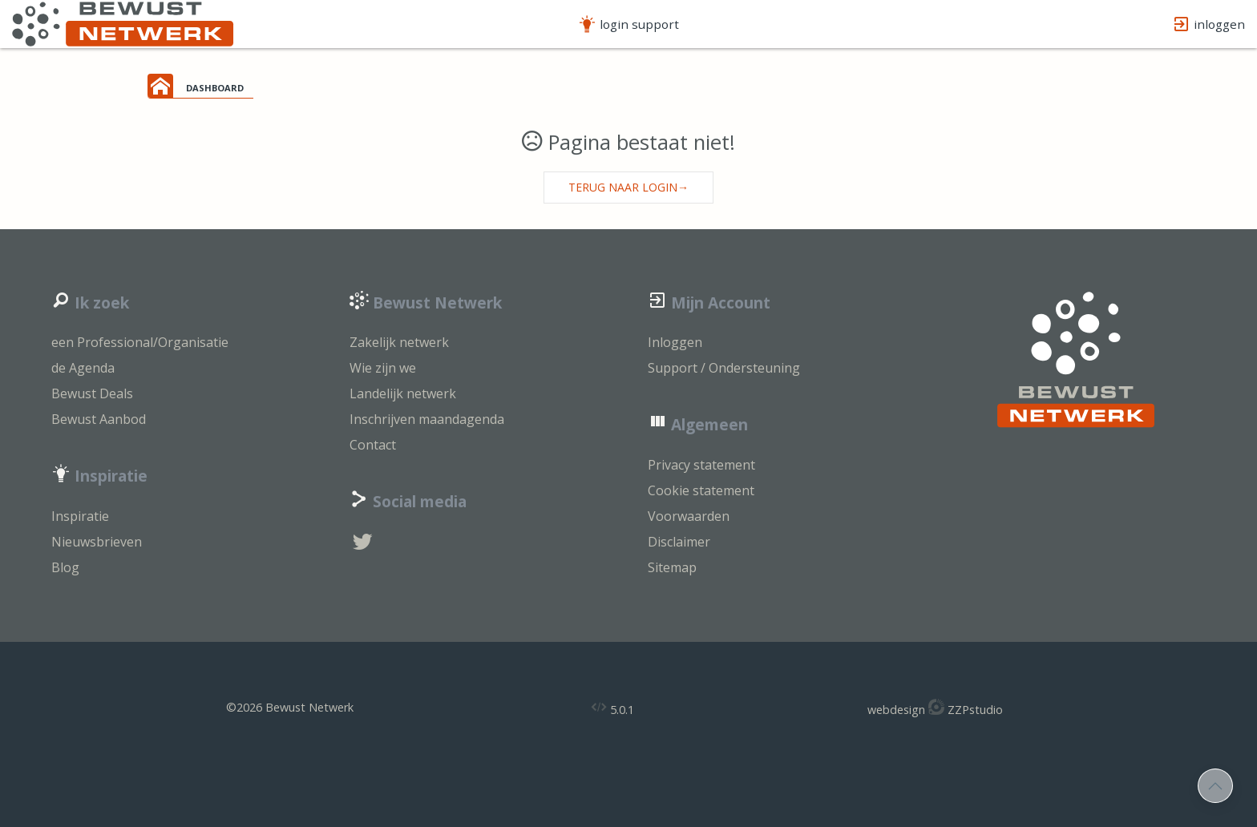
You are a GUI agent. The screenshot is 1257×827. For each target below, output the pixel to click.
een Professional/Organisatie (139, 342)
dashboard (215, 86)
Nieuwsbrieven (96, 542)
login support (628, 24)
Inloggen (675, 342)
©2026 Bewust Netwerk (290, 707)
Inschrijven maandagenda (427, 419)
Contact (373, 445)
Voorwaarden (689, 516)
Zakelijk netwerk (399, 342)
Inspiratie (80, 516)
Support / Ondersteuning (724, 368)
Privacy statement (701, 465)
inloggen (1208, 24)
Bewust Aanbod (98, 419)
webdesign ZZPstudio (935, 708)
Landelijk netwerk (403, 393)
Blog (65, 567)
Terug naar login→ (628, 187)
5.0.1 (612, 708)
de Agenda (83, 368)
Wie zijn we (383, 368)
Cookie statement (701, 490)
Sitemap (672, 567)
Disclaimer (679, 542)
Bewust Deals (92, 393)
